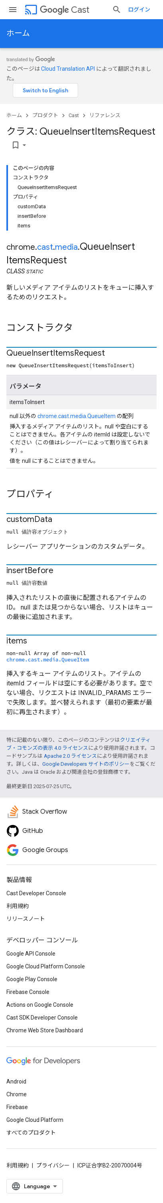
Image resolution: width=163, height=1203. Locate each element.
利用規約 (17, 906)
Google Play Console (31, 979)
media (66, 247)
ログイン (139, 9)
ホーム (18, 33)
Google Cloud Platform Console (45, 966)
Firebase (17, 1107)
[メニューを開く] (13, 9)
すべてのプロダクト (31, 1132)
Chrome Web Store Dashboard (44, 1030)
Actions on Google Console (39, 1005)
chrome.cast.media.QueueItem (76, 416)
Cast (64, 9)
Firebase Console (27, 992)
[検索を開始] (117, 9)
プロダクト (45, 115)
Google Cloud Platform (34, 1120)
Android (16, 1081)
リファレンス (104, 115)
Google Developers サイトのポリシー (86, 764)
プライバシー (53, 1165)
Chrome (16, 1094)
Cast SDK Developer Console (42, 1017)
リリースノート (25, 919)
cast (45, 247)
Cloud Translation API (68, 69)
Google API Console (30, 953)
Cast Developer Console (36, 893)
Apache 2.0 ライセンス (70, 756)
